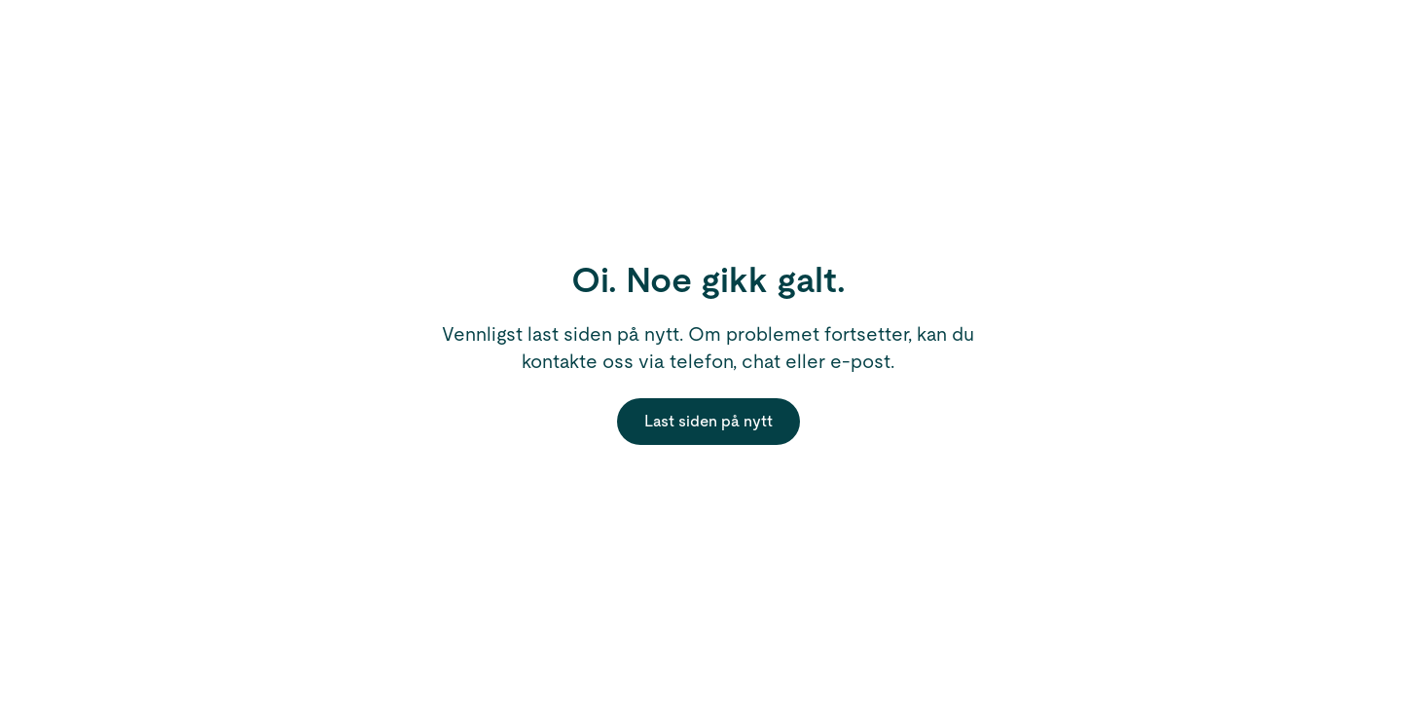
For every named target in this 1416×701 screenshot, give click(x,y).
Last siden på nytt (708, 421)
